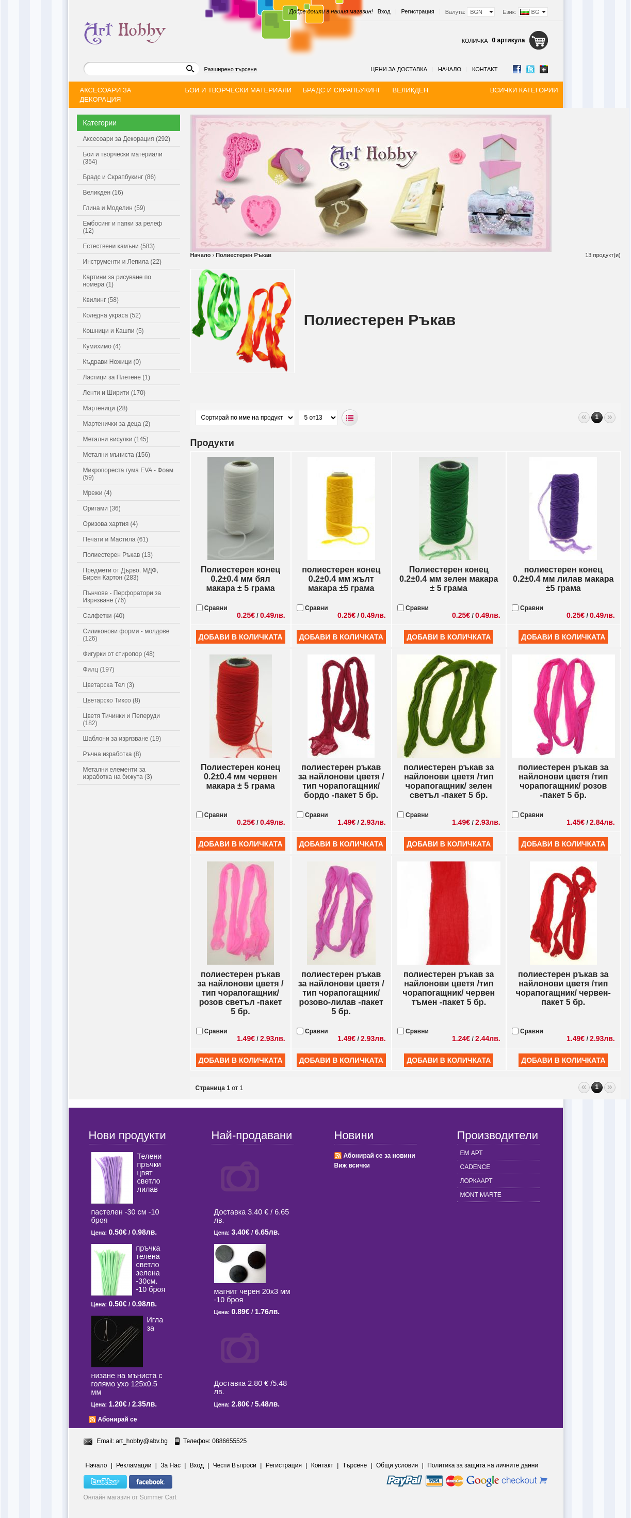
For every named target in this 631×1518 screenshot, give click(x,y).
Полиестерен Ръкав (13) (118, 554)
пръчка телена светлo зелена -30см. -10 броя (151, 1268)
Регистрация (417, 11)
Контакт (485, 69)
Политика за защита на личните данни (482, 1465)
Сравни (212, 608)
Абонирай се (117, 1419)
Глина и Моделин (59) (114, 208)
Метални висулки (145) (116, 439)
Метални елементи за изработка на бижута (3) (117, 773)
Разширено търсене (230, 69)
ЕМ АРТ (471, 1153)
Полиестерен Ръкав (243, 255)
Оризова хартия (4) (110, 524)
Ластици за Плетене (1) (116, 377)
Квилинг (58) (101, 299)
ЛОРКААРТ (476, 1181)
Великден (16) (103, 192)
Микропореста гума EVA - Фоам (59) (128, 474)
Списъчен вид (350, 417)
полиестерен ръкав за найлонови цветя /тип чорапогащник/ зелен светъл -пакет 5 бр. (448, 781)
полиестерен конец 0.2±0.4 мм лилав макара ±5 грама (563, 579)
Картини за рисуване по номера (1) (117, 281)
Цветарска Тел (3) (109, 685)
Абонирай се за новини (379, 1155)
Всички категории (524, 90)
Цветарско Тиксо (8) (111, 700)
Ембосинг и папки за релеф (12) (123, 227)
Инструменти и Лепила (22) (122, 261)
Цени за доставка (398, 69)
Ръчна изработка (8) (112, 754)
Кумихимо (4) (102, 346)
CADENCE (475, 1167)
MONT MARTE (480, 1195)
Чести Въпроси (234, 1465)
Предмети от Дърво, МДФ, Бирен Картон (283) (120, 574)
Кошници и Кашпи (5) (113, 330)
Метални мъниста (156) (117, 454)
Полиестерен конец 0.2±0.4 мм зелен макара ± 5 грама (448, 579)
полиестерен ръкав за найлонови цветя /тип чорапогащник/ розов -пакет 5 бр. (563, 781)
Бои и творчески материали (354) (123, 158)
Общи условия (397, 1465)
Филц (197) (99, 669)
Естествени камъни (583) (119, 246)
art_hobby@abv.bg (142, 1441)
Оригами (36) (102, 508)
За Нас (170, 1465)
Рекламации (133, 1465)
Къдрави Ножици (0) (112, 361)
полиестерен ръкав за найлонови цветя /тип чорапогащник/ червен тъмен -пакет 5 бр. (448, 988)
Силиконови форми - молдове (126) (126, 635)
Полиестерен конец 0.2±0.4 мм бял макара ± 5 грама (240, 579)
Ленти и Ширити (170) (114, 392)
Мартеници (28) (105, 408)
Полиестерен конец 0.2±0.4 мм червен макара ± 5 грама (240, 776)
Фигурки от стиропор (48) (119, 654)
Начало (449, 69)
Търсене (355, 1465)
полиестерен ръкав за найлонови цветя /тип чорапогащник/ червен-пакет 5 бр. (563, 988)
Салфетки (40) (104, 615)
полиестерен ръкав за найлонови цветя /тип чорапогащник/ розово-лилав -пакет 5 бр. (341, 993)
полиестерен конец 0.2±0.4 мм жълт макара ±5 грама (341, 579)
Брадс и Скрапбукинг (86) (119, 177)
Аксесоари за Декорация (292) (126, 138)
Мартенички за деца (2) (117, 423)
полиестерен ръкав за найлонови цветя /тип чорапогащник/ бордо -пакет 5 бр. (341, 781)
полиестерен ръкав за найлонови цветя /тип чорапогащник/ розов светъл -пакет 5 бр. (241, 993)
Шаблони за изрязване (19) (122, 738)
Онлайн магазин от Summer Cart (130, 1497)
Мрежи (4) (97, 493)
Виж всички (352, 1165)
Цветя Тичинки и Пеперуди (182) (121, 719)
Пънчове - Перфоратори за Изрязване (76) (122, 596)
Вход (384, 11)
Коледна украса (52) (112, 315)
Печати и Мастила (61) (116, 539)
